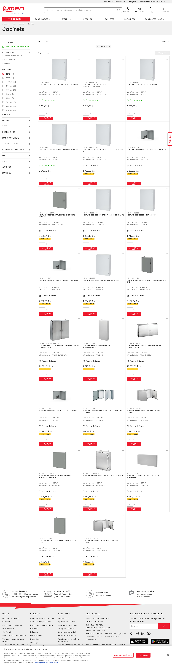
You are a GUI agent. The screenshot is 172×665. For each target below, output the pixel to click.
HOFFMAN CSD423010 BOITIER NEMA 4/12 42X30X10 (58, 85)
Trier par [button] (163, 41)
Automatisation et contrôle (42, 618)
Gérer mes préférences (123, 655)
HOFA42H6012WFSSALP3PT (49, 343)
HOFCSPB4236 (89, 408)
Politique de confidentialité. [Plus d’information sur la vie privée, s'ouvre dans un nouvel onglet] (46, 662)
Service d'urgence (19, 591)
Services (35, 613)
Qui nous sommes (10, 618)
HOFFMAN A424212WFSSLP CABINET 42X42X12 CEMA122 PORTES (144, 346)
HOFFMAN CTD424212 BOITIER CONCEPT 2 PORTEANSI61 (143, 477)
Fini (4, 155)
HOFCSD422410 (133, 83)
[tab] (16, 42)
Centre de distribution (12, 625)
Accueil (4, 24)
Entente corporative (67, 635)
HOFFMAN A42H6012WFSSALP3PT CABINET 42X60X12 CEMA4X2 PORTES (59, 346)
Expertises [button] (66, 19)
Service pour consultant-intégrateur (69, 640)
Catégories (8, 52)
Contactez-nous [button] (153, 19)
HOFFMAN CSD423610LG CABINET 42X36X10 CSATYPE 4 (103, 151)
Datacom (34, 628)
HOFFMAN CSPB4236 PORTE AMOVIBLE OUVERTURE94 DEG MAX (103, 411)
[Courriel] (144, 626)
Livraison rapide (102, 592)
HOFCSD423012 (45, 148)
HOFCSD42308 (89, 278)
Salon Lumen (108, 2)
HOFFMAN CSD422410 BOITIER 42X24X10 (142, 85)
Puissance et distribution (41, 625)
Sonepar (6, 621)
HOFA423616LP (45, 278)
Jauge (5, 161)
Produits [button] (16, 19)
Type (4, 126)
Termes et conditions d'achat (15, 645)
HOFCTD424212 (133, 474)
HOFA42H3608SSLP (91, 474)
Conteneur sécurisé (67, 632)
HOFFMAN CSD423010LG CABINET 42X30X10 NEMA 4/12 (103, 215)
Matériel (6, 173)
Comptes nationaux (67, 628)
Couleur (6, 167)
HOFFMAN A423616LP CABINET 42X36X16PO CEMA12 (58, 280)
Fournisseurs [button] (41, 19)
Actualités (129, 19)
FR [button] (165, 2)
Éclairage (34, 632)
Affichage (7, 42)
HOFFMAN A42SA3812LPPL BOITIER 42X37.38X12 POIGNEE (57, 216)
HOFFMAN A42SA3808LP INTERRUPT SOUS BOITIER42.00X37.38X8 (55, 477)
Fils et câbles (36, 635)
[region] (86, 655)
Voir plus (6, 115)
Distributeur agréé (62, 591)
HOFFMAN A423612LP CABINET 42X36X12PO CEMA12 (146, 150)
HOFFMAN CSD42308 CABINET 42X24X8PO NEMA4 (102, 280)
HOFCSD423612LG (90, 83)
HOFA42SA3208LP (46, 539)
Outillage (34, 642)
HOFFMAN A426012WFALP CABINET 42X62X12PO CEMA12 (101, 542)
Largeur (6, 120)
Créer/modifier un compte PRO (150, 2)
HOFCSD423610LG (90, 148)
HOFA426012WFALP (90, 539)
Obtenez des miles (145, 591)
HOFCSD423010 (45, 83)
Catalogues (132, 2)
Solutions (64, 613)
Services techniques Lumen (70, 645)
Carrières (109, 19)
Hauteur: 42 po (102, 46)
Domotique (35, 639)
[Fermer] (168, 655)
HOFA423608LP (45, 408)
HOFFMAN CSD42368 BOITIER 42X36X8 (141, 215)
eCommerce (63, 618)
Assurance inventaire (67, 625)
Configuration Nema (13, 149)
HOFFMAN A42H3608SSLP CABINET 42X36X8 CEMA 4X (103, 476)
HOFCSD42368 (133, 213)
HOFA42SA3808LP (46, 474)
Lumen (5, 613)
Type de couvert (11, 143)
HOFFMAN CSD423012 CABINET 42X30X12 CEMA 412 (58, 150)
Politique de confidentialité (14, 635)
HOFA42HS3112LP (133, 278)
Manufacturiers (10, 138)
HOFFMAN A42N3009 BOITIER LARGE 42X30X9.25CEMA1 (96, 346)
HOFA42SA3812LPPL (47, 213)
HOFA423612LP (133, 148)
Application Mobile (66, 621)
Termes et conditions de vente (13, 640)
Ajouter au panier (46, 118)
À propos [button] (87, 19)
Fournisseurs (120, 2)
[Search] (83, 10)
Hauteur (6, 69)
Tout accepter (142, 655)
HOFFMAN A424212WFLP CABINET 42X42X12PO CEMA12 (144, 411)
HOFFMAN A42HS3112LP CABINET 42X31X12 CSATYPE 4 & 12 (147, 281)
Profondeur (8, 132)
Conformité (7, 632)
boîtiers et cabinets (17, 24)
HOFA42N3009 (89, 343)
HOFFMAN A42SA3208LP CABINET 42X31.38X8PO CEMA (57, 542)
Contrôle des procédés (40, 621)
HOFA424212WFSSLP (135, 343)
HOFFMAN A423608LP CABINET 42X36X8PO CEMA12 (58, 411)
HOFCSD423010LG (90, 213)
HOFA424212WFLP (134, 408)
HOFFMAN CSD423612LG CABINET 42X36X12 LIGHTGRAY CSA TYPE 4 (99, 86)
